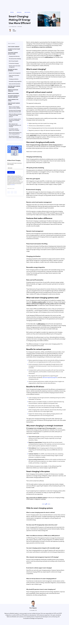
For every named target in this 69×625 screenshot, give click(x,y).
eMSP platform (49, 57)
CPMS (57, 55)
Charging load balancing (14, 56)
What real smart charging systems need (14, 87)
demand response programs (50, 377)
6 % (54, 83)
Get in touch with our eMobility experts (36, 497)
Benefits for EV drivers (13, 93)
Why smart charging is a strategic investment (13, 96)
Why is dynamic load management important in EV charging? (15, 125)
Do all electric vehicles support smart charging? (14, 129)
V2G (52, 85)
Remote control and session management (14, 66)
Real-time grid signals (13, 61)
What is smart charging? (13, 46)
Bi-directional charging (14, 63)
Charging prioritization (13, 79)
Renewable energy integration (15, 81)
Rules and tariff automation (14, 83)
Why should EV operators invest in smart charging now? (15, 137)
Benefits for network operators (13, 90)
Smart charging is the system (13, 100)
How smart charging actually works (13, 53)
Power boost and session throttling (14, 76)
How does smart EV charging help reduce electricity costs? (15, 111)
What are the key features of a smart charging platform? (15, 133)
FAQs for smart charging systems (14, 104)
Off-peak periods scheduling (15, 58)
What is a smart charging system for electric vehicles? (14, 107)
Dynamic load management (14, 73)
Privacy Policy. (13, 184)
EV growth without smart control (14, 49)
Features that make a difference (13, 70)
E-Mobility (12, 12)
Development (19, 12)
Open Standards (27, 12)
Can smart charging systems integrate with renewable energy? (15, 120)
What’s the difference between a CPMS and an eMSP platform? (15, 115)
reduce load (33, 135)
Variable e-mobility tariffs (39, 302)
